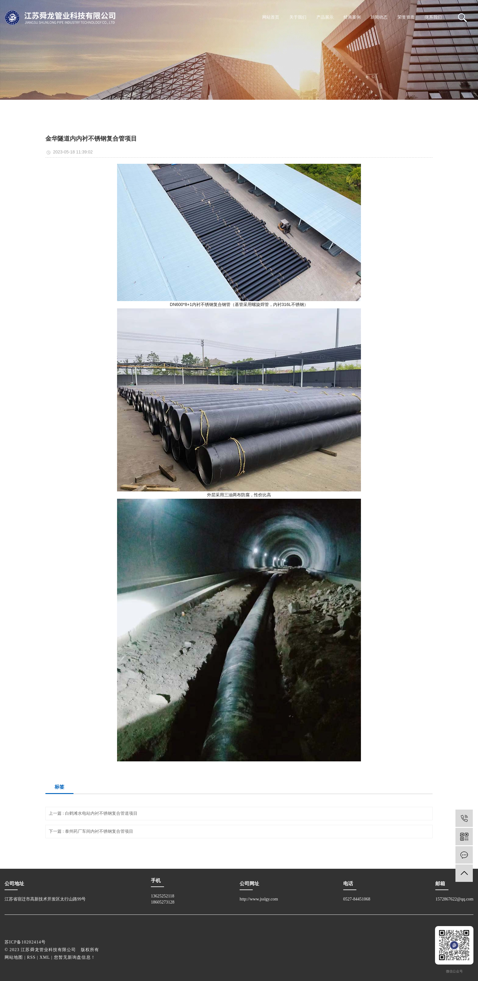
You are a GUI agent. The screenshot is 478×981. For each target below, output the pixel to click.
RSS (31, 957)
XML (45, 957)
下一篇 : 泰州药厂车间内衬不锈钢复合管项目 (91, 831)
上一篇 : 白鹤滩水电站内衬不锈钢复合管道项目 (93, 813)
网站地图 (14, 957)
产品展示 (325, 17)
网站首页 (270, 17)
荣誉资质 (406, 17)
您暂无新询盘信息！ (74, 957)
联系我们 (433, 17)
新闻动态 (378, 17)
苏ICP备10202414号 (25, 942)
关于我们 (297, 17)
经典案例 (352, 17)
